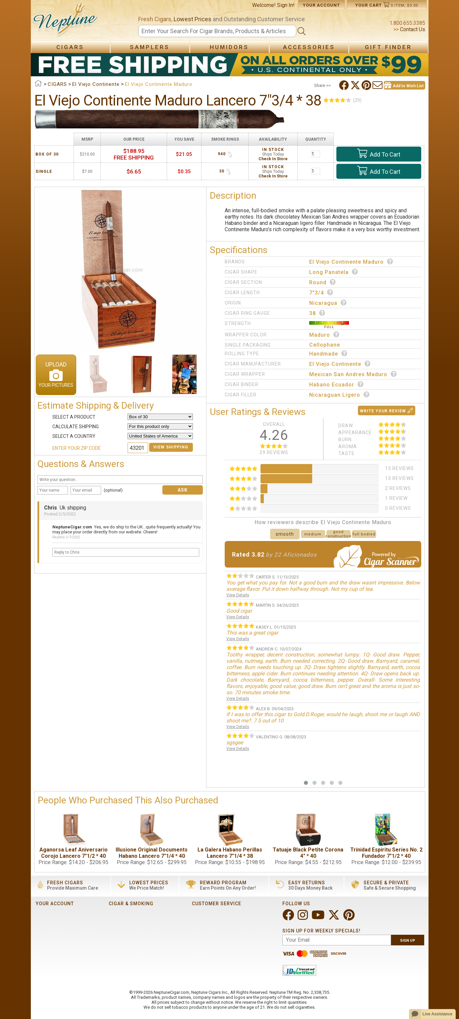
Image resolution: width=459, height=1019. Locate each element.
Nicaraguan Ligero (339, 394)
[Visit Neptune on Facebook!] (288, 917)
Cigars (70, 47)
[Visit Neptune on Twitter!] (334, 917)
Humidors (229, 47)
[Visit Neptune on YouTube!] (319, 917)
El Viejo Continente (340, 364)
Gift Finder (388, 47)
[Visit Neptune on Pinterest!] (349, 917)
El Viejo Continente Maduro (351, 261)
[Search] (217, 31)
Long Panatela (333, 272)
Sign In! (286, 5)
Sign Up (407, 940)
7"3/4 (321, 292)
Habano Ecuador (336, 384)
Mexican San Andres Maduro (353, 374)
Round (322, 282)
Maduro (324, 334)
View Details (237, 595)
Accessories (309, 47)
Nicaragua (328, 303)
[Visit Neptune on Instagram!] (303, 917)
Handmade (328, 353)
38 (317, 313)
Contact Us (412, 29)
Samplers (150, 47)
